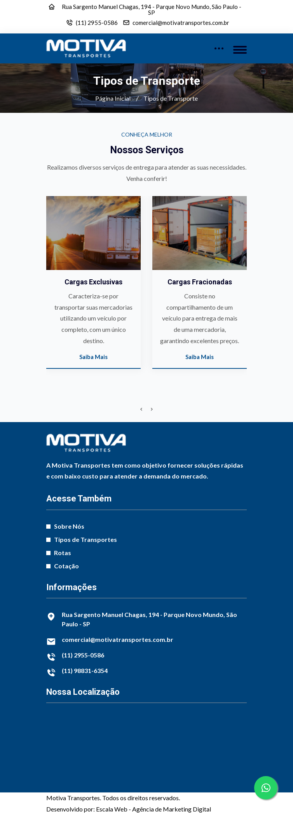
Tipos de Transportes (85, 539)
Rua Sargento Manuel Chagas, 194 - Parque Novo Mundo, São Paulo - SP (151, 10)
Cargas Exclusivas (94, 282)
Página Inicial (113, 98)
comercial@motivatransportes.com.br (181, 23)
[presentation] (141, 409)
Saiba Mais (94, 356)
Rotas (62, 552)
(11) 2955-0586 (97, 23)
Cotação (66, 566)
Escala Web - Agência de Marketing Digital (153, 809)
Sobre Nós (69, 526)
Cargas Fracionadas (200, 282)
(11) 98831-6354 (85, 670)
